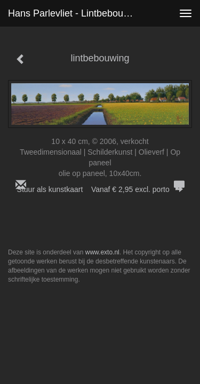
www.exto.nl (102, 252)
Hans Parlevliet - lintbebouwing (75, 13)
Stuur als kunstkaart (100, 189)
